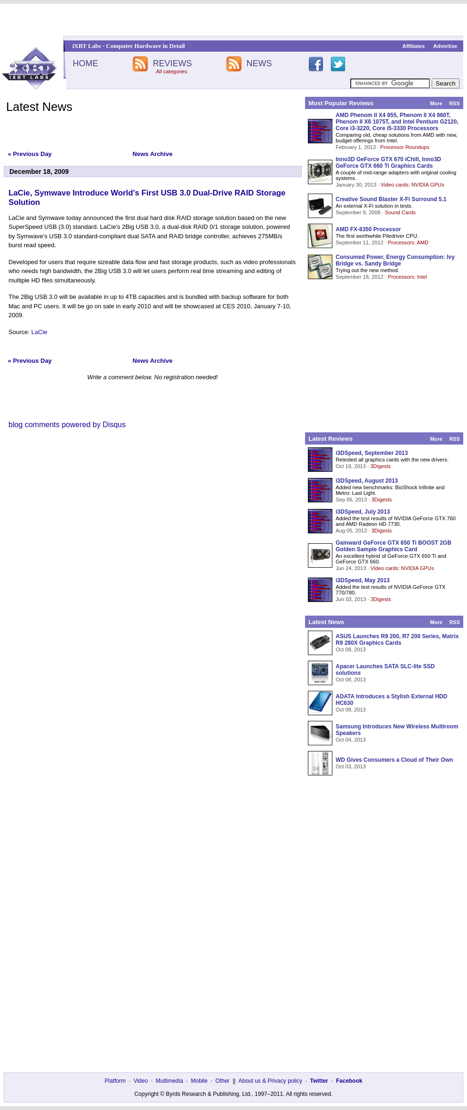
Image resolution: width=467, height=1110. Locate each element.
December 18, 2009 (39, 171)
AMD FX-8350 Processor (368, 229)
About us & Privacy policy (270, 1081)
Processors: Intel (407, 277)
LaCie (39, 332)
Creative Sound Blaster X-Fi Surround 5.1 (391, 199)
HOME (85, 63)
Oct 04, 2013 (351, 740)
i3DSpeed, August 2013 (367, 480)
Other (223, 1081)
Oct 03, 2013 (351, 766)
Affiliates (414, 46)
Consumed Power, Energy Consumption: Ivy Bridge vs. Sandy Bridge (395, 260)
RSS (454, 103)
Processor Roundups (404, 147)
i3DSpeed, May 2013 (363, 580)
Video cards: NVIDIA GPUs (412, 185)
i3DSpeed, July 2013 (363, 511)
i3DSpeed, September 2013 (372, 453)
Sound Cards (400, 212)
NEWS (259, 63)
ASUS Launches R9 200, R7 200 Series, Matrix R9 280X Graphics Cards (397, 639)
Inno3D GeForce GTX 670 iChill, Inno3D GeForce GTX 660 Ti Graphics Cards (388, 162)
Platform (115, 1081)
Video (141, 1081)
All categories (171, 71)
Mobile (199, 1081)
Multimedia (169, 1081)
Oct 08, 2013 (351, 649)
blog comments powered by (67, 425)
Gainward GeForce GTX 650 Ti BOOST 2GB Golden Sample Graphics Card (393, 546)
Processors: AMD (408, 242)
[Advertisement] (234, 20)
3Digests (380, 466)
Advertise (445, 46)
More (436, 103)
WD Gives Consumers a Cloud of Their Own (394, 760)
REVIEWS (172, 63)
